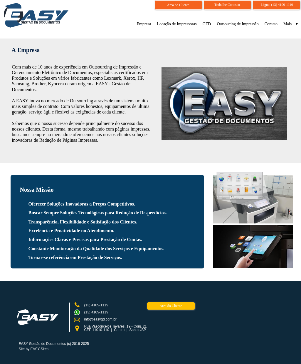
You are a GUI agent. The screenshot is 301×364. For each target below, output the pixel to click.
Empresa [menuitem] (144, 24)
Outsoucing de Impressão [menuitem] (237, 24)
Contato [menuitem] (271, 24)
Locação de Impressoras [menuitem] (176, 24)
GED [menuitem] (207, 24)
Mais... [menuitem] (290, 24)
